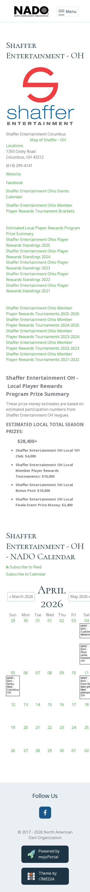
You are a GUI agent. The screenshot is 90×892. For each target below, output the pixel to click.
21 (38, 727)
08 (50, 672)
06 (26, 672)
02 (62, 620)
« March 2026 (21, 596)
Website (13, 174)
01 (50, 620)
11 (86, 672)
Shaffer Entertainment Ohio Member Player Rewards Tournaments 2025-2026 (42, 310)
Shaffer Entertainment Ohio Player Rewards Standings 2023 (37, 265)
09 (62, 672)
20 (26, 727)
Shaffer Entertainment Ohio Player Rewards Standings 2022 (37, 276)
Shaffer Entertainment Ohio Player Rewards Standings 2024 (37, 253)
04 (86, 620)
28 (38, 750)
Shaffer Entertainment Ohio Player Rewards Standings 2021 (37, 288)
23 (62, 727)
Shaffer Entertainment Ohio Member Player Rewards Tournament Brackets (40, 208)
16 (62, 704)
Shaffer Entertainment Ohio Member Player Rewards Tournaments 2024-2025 (42, 322)
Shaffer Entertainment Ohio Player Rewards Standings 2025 (37, 242)
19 (13, 727)
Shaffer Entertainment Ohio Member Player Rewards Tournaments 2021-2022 (42, 356)
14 (38, 704)
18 (86, 704)
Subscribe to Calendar (26, 574)
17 (74, 704)
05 (13, 672)
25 (86, 727)
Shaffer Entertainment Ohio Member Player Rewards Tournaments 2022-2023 (42, 345)
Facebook (14, 182)
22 (50, 727)
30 (26, 620)
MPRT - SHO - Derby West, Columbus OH (13, 685)
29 (13, 620)
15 (50, 704)
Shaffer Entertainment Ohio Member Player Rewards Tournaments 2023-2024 (42, 333)
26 (13, 750)
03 (74, 620)
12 (13, 704)
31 (38, 620)
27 (26, 750)
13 (26, 704)
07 (38, 672)
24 (74, 727)
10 (74, 672)
